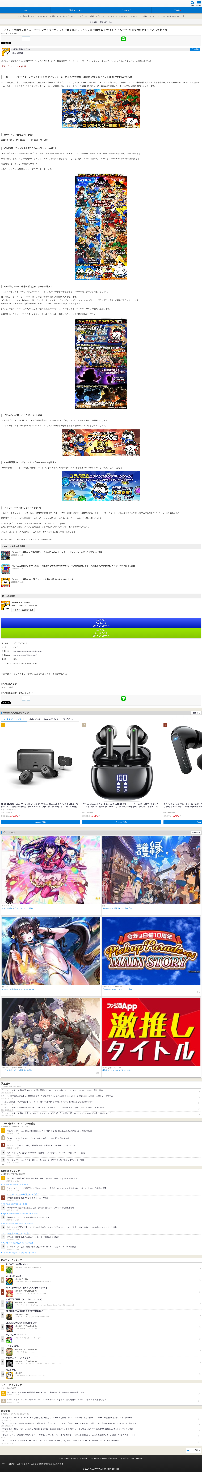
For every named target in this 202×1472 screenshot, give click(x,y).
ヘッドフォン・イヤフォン (14, 719)
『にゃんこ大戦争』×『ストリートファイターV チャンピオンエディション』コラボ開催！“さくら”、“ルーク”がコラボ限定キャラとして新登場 (134, 16)
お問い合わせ (64, 1458)
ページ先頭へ (195, 1450)
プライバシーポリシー (98, 1458)
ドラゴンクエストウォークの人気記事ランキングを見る (21, 1194)
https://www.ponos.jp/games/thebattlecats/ (28, 651)
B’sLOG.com (137, 1458)
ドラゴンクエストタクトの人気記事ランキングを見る (20, 1253)
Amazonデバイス (51, 719)
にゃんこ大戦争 (7, 687)
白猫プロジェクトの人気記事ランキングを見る (18, 1223)
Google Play (101, 633)
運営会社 (83, 1458)
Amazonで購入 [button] (41, 822)
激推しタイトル (106, 22)
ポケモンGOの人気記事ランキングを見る (16, 1233)
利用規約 (74, 1458)
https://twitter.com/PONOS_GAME (25, 655)
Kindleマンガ (34, 719)
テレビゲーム (67, 719)
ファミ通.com (124, 1458)
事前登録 (93, 22)
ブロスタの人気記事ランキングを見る (15, 1204)
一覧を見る (196, 713)
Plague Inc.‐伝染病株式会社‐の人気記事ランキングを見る (21, 1213)
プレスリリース (73, 16)
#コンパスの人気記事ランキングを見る (15, 1184)
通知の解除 (112, 1458)
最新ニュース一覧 (58, 16)
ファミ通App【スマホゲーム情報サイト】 (33, 16)
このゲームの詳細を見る (24, 610)
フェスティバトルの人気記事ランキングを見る (18, 1243)
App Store (101, 623)
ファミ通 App (9, 4)
